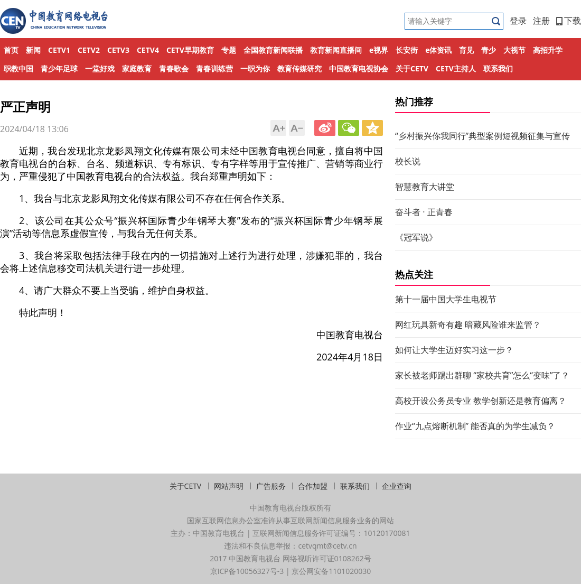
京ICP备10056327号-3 (247, 571)
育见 (466, 50)
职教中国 (18, 68)
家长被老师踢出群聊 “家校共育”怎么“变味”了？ (482, 375)
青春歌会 (174, 68)
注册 (541, 20)
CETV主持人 (456, 68)
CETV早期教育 (190, 50)
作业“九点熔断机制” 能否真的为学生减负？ (475, 426)
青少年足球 (59, 68)
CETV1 (59, 50)
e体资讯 (438, 50)
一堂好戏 (100, 68)
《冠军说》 (416, 237)
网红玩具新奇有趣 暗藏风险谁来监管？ (468, 324)
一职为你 (255, 68)
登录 (518, 20)
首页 (11, 50)
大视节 (514, 50)
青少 (488, 50)
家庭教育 (137, 68)
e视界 (378, 50)
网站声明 (228, 486)
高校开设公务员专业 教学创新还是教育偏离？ (480, 400)
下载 (568, 20)
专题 (228, 50)
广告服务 (271, 486)
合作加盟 (312, 486)
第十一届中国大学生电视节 (445, 299)
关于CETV (412, 68)
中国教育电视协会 (358, 68)
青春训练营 (214, 68)
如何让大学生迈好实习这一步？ (454, 350)
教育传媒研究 (299, 68)
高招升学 (548, 50)
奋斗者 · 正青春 (424, 212)
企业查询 (396, 486)
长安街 (407, 50)
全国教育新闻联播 (273, 50)
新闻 (33, 50)
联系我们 (498, 68)
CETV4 (148, 50)
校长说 (407, 161)
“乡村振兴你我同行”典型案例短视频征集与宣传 (482, 136)
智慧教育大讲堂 (424, 186)
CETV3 (118, 50)
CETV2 (89, 50)
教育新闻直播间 (336, 50)
